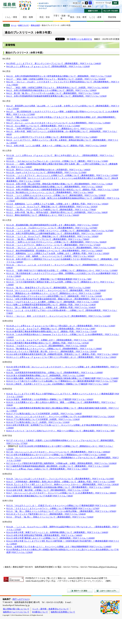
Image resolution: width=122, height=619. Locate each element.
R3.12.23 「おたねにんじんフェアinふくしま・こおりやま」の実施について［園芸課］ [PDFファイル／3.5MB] (57, 161)
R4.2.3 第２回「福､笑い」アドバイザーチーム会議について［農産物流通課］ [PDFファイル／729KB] (53, 93)
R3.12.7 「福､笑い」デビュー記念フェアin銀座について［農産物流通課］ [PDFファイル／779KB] (51, 209)
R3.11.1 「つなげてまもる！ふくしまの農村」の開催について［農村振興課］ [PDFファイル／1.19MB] (52, 302)
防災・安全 (45, 17)
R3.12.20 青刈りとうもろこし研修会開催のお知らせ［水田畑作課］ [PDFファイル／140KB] (48, 170)
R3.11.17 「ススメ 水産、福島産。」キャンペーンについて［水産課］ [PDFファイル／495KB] (50, 256)
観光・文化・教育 (78, 17)
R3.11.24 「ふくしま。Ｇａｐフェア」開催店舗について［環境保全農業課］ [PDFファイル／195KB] (52, 236)
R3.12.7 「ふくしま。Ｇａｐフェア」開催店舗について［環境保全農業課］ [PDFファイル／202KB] (51, 207)
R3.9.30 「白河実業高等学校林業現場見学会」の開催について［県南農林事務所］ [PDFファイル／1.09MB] (54, 372)
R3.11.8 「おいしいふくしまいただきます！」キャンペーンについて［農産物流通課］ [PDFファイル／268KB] (56, 290)
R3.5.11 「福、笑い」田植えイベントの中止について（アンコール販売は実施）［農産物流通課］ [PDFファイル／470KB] (61, 511)
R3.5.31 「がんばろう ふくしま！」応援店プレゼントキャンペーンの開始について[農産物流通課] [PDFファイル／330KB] (61, 505)
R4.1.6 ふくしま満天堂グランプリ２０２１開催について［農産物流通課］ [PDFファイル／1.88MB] (51, 137)
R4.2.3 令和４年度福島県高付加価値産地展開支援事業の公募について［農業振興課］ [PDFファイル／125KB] (56, 96)
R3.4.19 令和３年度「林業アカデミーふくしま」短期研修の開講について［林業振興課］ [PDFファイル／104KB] (57, 532)
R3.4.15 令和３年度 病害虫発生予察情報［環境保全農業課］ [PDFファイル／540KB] (44, 535)
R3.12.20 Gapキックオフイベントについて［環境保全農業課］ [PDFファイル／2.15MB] (46, 172)
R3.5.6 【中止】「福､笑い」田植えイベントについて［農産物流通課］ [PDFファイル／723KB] (49, 517)
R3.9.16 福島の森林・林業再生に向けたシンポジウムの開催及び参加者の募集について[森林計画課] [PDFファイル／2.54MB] (62, 378)
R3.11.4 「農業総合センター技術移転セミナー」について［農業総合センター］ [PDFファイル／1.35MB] (53, 293)
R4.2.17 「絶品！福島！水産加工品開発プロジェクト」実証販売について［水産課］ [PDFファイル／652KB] (56, 79)
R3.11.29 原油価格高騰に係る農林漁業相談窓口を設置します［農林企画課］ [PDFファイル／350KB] (52, 225)
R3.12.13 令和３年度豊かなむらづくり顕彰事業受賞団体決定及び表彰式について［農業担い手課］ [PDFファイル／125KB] (62, 190)
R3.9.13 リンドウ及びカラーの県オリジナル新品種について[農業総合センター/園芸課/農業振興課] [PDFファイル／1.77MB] (62, 381)
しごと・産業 (95, 17)
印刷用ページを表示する (81, 39)
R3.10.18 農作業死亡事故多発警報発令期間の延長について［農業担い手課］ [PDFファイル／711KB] (51, 331)
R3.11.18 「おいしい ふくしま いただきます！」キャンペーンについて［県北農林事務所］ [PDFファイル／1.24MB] (61, 248)
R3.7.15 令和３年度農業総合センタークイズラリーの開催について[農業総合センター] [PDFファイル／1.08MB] (56, 455)
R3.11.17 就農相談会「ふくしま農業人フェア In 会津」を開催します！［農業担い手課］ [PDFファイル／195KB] (57, 253)
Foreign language (56, 6)
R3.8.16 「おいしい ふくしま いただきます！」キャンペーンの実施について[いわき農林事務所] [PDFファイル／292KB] (60, 416)
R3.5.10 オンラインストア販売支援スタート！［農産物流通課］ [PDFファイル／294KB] (46, 514)
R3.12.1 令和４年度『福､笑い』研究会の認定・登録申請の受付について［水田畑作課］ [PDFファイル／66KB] (57, 212)
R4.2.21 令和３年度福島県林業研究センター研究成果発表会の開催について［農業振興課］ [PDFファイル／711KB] (59, 76)
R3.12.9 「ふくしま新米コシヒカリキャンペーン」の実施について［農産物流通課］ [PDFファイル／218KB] (56, 195)
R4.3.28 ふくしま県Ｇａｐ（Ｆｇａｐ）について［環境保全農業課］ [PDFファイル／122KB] (48, 66)
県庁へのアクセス (21, 599)
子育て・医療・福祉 (61, 17)
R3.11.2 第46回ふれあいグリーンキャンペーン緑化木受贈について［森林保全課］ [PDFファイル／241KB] (54, 296)
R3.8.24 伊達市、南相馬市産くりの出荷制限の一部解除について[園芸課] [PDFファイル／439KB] (49, 399)
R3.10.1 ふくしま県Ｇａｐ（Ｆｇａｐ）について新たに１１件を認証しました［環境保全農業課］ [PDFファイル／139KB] (61, 357)
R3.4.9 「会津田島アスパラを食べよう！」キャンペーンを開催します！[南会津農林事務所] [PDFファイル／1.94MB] (58, 547)
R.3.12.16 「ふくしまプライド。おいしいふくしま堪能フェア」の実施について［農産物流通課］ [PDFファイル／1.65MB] (62, 175)
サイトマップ (56, 8)
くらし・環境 (11, 17)
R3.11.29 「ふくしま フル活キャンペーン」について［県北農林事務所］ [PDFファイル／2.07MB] (51, 228)
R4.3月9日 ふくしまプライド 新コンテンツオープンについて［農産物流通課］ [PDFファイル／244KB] (53, 63)
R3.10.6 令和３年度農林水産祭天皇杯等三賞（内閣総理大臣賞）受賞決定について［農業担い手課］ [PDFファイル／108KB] (62, 354)
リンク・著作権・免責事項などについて (50, 609)
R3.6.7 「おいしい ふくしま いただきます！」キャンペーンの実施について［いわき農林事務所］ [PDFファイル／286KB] (61, 493)
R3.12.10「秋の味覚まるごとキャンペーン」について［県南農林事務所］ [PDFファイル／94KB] (49, 192)
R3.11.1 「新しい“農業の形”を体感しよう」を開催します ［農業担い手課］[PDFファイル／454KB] (51, 307)
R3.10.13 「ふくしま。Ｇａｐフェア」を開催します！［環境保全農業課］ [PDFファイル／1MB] (49, 340)
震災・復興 (28, 17)
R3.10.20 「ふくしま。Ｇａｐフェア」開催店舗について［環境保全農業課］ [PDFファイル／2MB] (50, 329)
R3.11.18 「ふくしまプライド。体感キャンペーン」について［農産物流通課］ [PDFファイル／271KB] (53, 245)
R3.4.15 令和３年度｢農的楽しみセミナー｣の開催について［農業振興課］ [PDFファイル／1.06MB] (50, 538)
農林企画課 (35, 25)
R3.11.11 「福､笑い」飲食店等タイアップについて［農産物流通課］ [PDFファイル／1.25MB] (48, 288)
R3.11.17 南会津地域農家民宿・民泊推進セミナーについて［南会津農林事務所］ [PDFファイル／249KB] (54, 251)
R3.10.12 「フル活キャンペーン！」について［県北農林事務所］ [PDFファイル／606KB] (46, 346)
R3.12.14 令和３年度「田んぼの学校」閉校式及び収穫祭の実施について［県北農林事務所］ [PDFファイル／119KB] (59, 184)
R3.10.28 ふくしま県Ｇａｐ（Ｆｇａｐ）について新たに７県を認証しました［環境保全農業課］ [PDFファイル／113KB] (60, 326)
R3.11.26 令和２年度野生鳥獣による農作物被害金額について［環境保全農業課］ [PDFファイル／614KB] (54, 233)
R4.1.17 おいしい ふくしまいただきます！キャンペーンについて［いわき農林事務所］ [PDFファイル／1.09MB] (58, 123)
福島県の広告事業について (63, 612)
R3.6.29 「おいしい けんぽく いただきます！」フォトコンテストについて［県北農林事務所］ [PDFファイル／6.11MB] (60, 479)
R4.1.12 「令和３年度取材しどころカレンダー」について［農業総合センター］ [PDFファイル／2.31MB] (54, 129)
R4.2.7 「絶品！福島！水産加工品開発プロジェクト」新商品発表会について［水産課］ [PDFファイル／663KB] (57, 87)
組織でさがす (93, 11)
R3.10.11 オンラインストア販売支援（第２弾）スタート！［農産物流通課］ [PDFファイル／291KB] (51, 351)
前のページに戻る (80, 591)
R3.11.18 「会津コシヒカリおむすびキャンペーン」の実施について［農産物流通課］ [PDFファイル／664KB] (56, 242)
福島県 (10, 5)
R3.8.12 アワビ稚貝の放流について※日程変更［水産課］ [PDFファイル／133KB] (43, 419)
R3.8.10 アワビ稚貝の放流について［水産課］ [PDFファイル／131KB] (38, 422)
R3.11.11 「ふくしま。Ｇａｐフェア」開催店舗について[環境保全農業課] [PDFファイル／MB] (48, 279)
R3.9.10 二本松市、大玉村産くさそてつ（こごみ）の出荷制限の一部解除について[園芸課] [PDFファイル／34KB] (57, 384)
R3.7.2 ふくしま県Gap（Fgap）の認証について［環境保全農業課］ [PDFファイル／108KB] (47, 469)
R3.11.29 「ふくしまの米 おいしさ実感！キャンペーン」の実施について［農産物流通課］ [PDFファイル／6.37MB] (59, 231)
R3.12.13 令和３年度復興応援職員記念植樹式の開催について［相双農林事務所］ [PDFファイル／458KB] (54, 187)
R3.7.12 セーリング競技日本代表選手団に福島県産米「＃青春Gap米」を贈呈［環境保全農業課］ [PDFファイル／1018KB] (61, 463)
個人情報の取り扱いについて (16, 609)
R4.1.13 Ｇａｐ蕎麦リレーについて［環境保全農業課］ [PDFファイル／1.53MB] (43, 126)
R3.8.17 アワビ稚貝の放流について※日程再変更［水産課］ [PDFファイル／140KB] (44, 414)
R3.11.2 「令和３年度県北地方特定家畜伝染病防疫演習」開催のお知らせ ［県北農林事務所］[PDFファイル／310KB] (59, 299)
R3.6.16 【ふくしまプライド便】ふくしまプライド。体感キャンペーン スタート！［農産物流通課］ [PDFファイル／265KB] (62, 484)
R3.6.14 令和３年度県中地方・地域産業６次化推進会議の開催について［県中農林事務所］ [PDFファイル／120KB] (58, 487)
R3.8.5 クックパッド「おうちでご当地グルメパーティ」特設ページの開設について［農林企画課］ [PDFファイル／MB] (60, 431)
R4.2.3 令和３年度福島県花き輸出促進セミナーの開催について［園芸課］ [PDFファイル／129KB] (51, 90)
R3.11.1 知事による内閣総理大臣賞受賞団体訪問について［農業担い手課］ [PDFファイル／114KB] (51, 305)
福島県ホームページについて (16, 612)
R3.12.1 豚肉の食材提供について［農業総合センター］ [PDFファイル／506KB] (42, 215)
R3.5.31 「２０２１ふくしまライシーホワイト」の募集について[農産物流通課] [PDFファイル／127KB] (52, 508)
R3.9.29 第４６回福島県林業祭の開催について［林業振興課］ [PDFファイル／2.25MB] (45, 375)
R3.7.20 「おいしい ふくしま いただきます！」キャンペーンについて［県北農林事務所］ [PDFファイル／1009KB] (58, 452)
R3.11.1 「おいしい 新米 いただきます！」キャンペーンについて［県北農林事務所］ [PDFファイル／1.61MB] (58, 316)
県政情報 (112, 17)
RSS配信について (40, 612)
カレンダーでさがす (110, 11)
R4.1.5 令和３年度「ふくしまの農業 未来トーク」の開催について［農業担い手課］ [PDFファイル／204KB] (56, 146)
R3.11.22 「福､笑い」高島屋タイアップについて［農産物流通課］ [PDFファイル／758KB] (47, 239)
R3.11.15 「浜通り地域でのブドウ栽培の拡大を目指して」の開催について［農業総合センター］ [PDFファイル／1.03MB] (62, 270)
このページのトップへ (106, 591)
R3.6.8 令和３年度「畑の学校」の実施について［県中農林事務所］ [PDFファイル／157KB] (47, 490)
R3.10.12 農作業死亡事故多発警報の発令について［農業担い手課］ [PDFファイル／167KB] (47, 343)
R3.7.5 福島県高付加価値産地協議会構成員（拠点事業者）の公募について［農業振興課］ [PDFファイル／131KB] (57, 466)
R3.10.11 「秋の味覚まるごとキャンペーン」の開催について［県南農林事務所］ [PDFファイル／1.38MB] (54, 349)
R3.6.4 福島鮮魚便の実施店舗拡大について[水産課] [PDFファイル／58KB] (39, 496)
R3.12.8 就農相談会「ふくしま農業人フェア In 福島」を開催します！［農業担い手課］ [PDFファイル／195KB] (57, 204)
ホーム (13, 25)
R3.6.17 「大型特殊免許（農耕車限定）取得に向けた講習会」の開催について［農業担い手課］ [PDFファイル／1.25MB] (60, 482)
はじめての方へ (56, 3)
